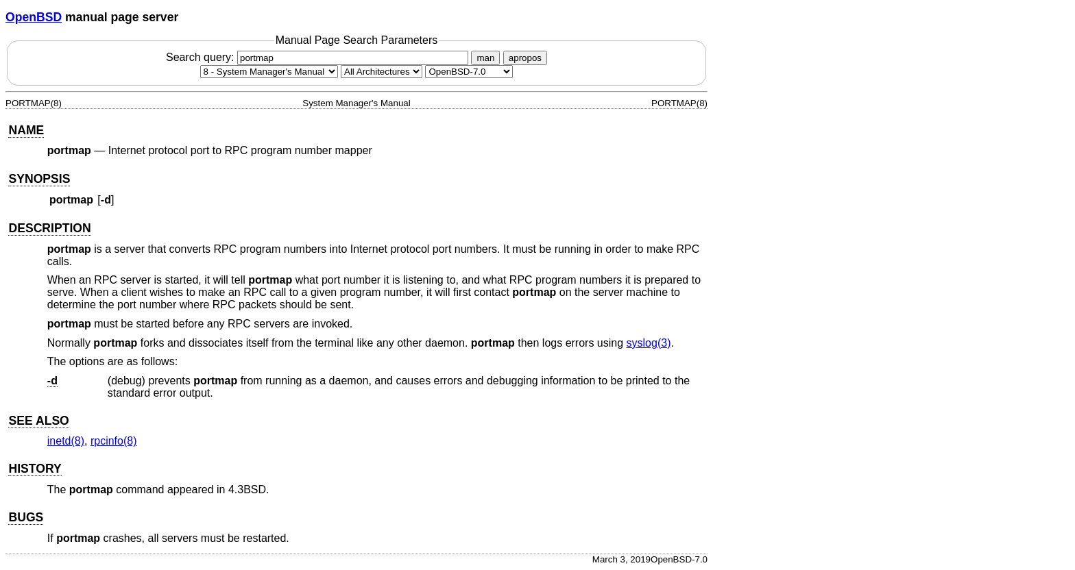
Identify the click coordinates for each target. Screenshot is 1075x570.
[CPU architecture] (381, 71)
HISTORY (34, 468)
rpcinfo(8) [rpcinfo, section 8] (113, 441)
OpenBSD (33, 17)
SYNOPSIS (39, 179)
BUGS (25, 517)
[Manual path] (469, 71)
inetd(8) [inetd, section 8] (65, 441)
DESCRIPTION (49, 228)
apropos (525, 58)
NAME (26, 130)
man (485, 58)
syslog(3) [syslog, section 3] (649, 343)
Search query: (319, 57)
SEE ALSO (38, 421)
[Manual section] (269, 71)
